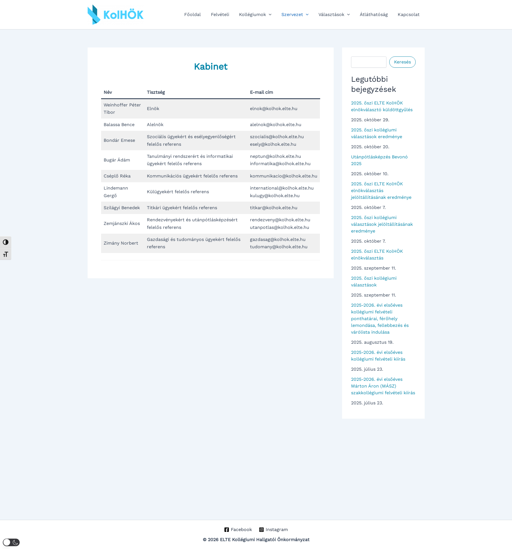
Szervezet (298, 14)
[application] (273, 14)
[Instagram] (273, 529)
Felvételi (225, 14)
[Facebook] (238, 529)
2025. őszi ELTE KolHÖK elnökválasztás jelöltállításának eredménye (381, 190)
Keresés (402, 62)
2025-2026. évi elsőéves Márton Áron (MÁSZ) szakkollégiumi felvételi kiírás (383, 386)
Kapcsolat (409, 14)
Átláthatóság (375, 14)
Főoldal (198, 14)
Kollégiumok (259, 14)
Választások (336, 14)
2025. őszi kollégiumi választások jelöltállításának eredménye (382, 224)
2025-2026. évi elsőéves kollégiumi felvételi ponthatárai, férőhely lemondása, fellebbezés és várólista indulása (380, 318)
